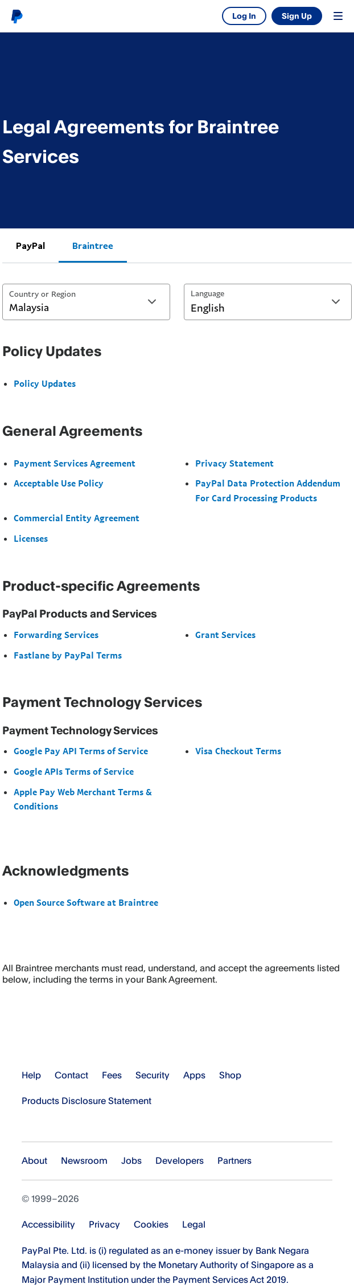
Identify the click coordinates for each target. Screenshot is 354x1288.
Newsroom (84, 1160)
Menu (338, 16)
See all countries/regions (29, 1125)
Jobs (131, 1160)
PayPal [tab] (30, 245)
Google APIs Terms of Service (74, 771)
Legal (193, 1224)
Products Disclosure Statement (86, 1100)
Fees (112, 1075)
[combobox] (86, 302)
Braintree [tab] (92, 245)
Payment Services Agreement (74, 463)
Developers (179, 1160)
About (34, 1160)
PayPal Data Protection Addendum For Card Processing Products (267, 490)
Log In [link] (244, 16)
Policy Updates (45, 383)
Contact (71, 1075)
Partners (234, 1160)
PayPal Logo (65, 1039)
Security (152, 1075)
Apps (194, 1075)
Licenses (31, 538)
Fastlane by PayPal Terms (68, 655)
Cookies (151, 1224)
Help (31, 1075)
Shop (230, 1075)
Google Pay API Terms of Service (81, 751)
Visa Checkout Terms (238, 751)
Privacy (104, 1224)
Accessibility (48, 1224)
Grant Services (225, 634)
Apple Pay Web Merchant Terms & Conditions (83, 799)
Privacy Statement (234, 463)
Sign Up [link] (297, 16)
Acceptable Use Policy (59, 483)
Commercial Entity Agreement (76, 518)
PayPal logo (16, 16)
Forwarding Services (56, 634)
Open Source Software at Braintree (86, 902)
